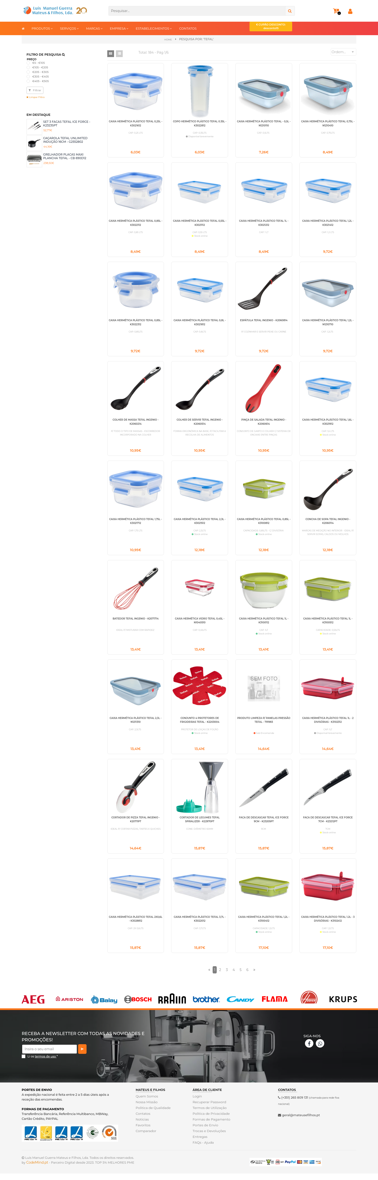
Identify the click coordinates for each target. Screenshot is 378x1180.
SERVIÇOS (69, 28)
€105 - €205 (40, 67)
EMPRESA (119, 28)
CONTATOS (187, 28)
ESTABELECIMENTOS (154, 28)
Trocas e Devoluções (208, 1137)
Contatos (143, 1120)
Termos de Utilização (209, 1114)
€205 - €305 (40, 72)
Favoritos (143, 1132)
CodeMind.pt (37, 1169)
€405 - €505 (40, 81)
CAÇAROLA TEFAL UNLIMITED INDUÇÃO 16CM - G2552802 (65, 139)
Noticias (142, 1126)
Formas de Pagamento (211, 1126)
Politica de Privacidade (210, 1120)
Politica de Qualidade (152, 1114)
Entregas (200, 1143)
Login (197, 1103)
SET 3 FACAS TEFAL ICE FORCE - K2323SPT (66, 123)
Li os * (42, 1062)
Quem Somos (146, 1103)
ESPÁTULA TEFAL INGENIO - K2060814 (264, 321)
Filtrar (35, 90)
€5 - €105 (38, 62)
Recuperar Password (209, 1108)
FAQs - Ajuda (203, 1149)
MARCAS (94, 28)
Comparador (145, 1137)
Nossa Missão (146, 1108)
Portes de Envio (205, 1132)
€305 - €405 (40, 76)
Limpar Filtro (36, 96)
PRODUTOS (42, 28)
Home (168, 39)
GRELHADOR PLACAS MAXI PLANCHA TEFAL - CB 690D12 (64, 156)
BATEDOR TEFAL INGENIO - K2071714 (136, 622)
